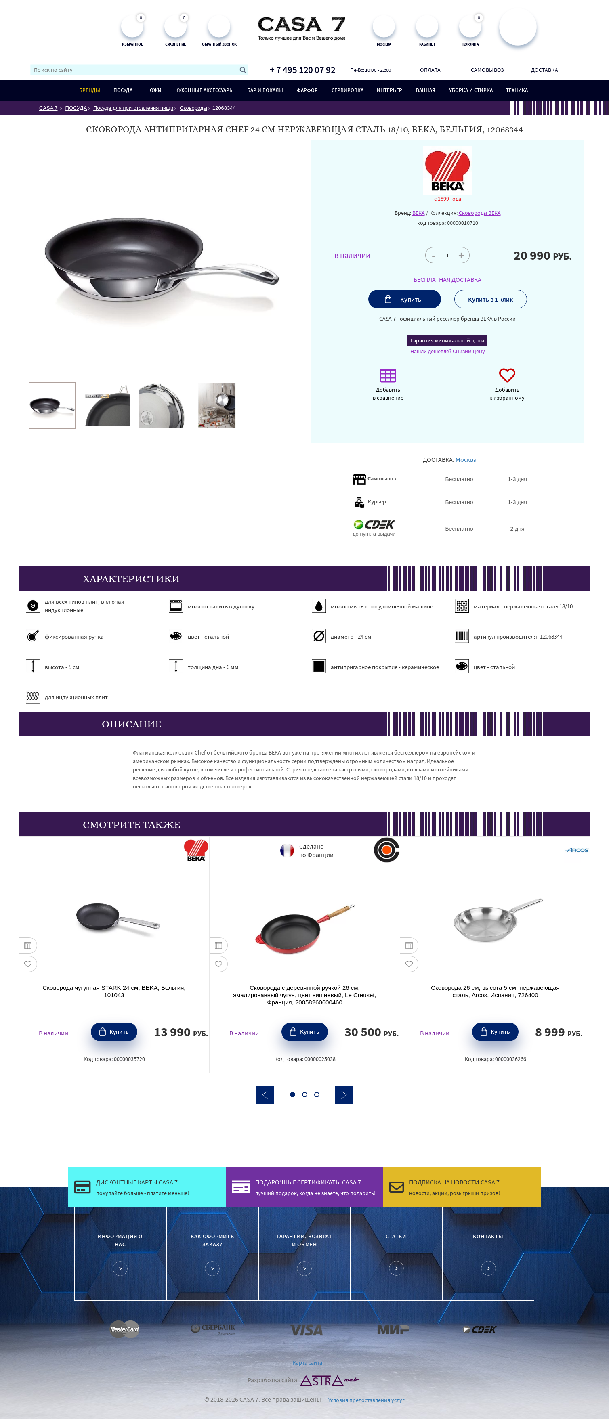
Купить (410, 299)
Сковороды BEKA (480, 212)
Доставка (544, 69)
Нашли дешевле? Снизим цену (447, 351)
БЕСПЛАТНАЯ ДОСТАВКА (447, 279)
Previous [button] (265, 1095)
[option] (52, 405)
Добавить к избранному (507, 388)
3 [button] (316, 1094)
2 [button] (304, 1094)
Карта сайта (307, 1362)
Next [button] (344, 1095)
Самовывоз (487, 69)
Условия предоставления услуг (366, 1400)
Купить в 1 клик (490, 299)
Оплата (430, 69)
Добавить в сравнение (388, 388)
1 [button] (292, 1094)
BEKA (418, 212)
